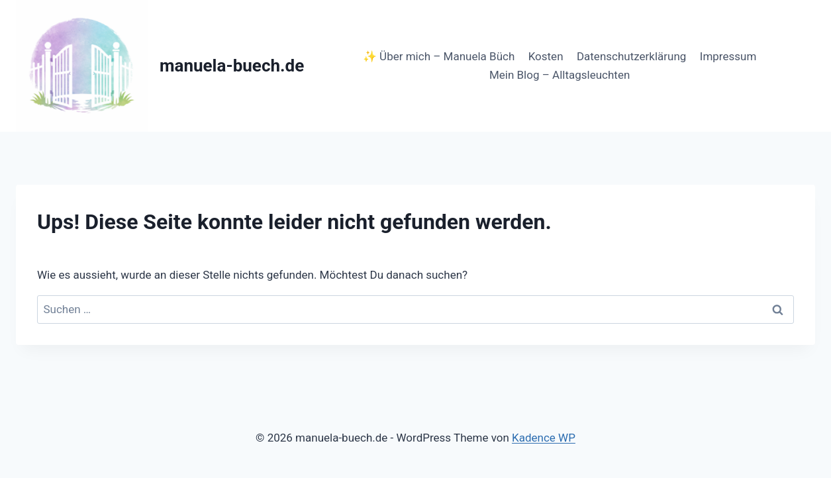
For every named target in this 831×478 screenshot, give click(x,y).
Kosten (545, 56)
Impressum (728, 56)
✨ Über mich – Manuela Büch (438, 56)
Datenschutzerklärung (631, 56)
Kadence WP (543, 437)
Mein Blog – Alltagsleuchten (559, 74)
